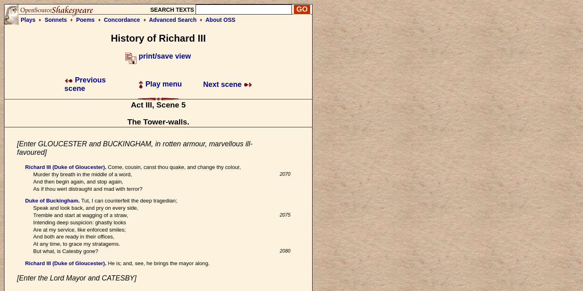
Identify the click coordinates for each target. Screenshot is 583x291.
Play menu (160, 84)
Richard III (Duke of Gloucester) (65, 167)
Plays (28, 20)
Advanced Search (173, 20)
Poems (85, 20)
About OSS (221, 20)
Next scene (227, 84)
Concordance (122, 20)
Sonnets (56, 20)
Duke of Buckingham (51, 201)
